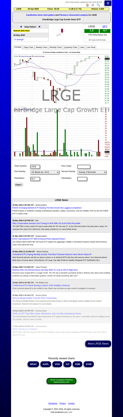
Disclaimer (52, 403)
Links (82, 47)
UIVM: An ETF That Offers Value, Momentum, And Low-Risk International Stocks (46, 314)
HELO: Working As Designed (24, 329)
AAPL (45, 364)
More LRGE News (98, 343)
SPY (104, 26)
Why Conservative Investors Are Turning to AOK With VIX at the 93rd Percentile (46, 223)
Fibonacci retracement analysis (73, 15)
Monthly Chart (56, 47)
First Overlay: (20, 171)
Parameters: (19, 178)
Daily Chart (28, 47)
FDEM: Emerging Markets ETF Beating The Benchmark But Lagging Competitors (47, 208)
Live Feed (91, 47)
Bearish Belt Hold (21, 31)
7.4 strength (18, 39)
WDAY (33, 364)
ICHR (88, 364)
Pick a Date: (66, 166)
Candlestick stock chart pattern (40, 15)
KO (67, 364)
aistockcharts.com (61, 381)
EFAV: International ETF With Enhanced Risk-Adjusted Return (38, 239)
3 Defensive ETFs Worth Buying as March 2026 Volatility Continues (41, 285)
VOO (57, 364)
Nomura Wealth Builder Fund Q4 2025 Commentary (34, 298)
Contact (71, 403)
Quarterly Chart (70, 47)
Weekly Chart (41, 47)
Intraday (17, 47)
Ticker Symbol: (20, 166)
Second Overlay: (68, 171)
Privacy (63, 403)
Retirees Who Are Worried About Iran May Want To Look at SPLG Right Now (45, 270)
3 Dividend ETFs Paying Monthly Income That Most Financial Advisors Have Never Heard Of (51, 254)
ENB (77, 364)
